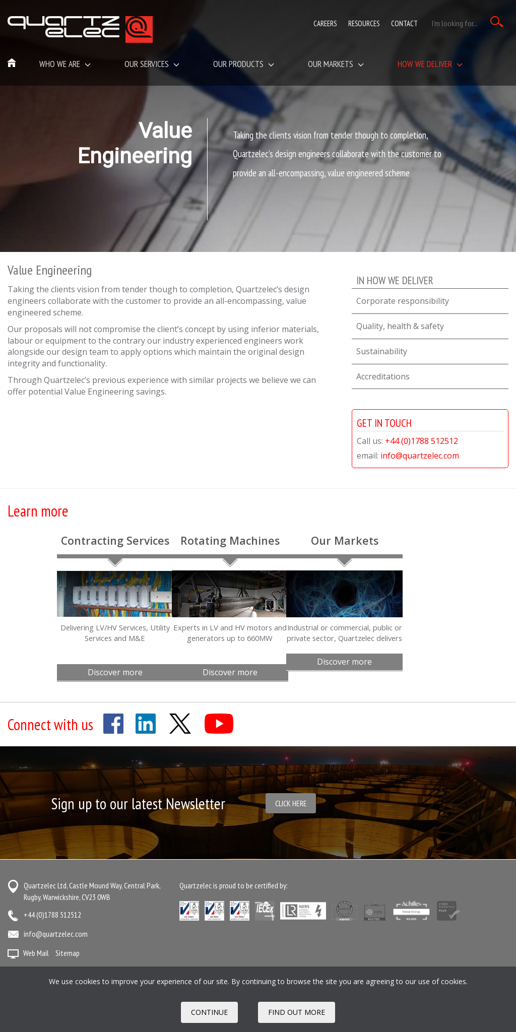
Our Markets (344, 540)
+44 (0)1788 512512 (421, 440)
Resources (363, 23)
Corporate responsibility (402, 300)
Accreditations (383, 376)
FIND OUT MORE (296, 1012)
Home (12, 63)
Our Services (151, 64)
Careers (325, 23)
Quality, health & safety (400, 326)
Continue (209, 1012)
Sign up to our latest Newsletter (138, 803)
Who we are (65, 64)
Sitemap (67, 953)
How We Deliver (430, 64)
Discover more (115, 672)
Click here (291, 803)
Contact (404, 23)
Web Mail (36, 953)
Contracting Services (115, 540)
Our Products (243, 64)
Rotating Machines (230, 540)
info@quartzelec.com (419, 455)
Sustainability (381, 351)
